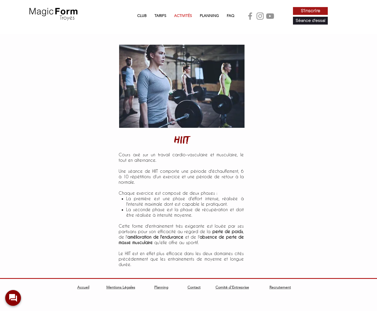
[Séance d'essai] (310, 21)
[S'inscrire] (310, 11)
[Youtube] (270, 16)
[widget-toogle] (13, 298)
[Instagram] (260, 16)
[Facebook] (250, 16)
